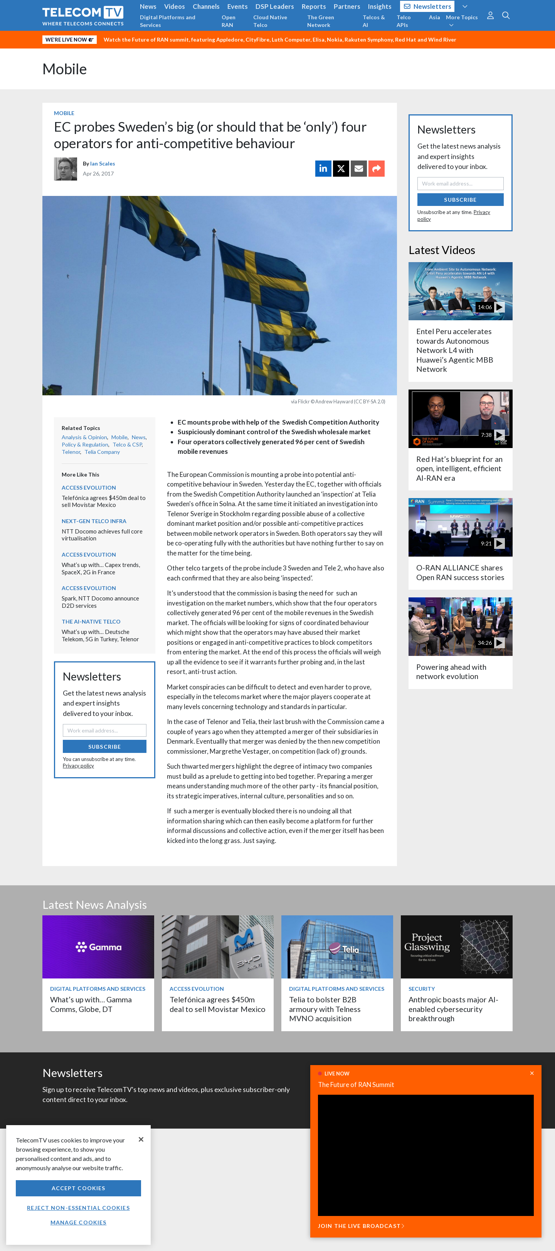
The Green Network (320, 21)
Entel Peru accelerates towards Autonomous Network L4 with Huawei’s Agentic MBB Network (454, 350)
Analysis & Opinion (84, 437)
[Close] (141, 1139)
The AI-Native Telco (91, 621)
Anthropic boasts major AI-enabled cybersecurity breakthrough (453, 1009)
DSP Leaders (275, 6)
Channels (206, 6)
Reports (314, 6)
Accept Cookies (79, 1188)
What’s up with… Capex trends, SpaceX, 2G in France (101, 568)
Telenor (71, 451)
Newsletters (427, 6)
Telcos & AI (374, 21)
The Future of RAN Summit (356, 1084)
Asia (434, 17)
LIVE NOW (337, 1073)
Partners (347, 6)
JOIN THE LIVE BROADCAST (361, 1226)
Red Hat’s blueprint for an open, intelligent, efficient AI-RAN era (459, 468)
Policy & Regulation (85, 444)
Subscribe (104, 746)
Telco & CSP (127, 444)
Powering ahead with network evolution (451, 671)
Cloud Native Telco (270, 21)
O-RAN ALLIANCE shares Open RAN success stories (460, 572)
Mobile (64, 68)
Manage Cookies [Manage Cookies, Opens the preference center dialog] (78, 1222)
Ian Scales (102, 163)
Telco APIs (404, 21)
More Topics (462, 21)
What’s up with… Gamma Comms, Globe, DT (91, 1004)
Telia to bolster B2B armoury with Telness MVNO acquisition (325, 1009)
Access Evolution (89, 487)
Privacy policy (78, 766)
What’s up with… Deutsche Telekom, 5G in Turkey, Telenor (100, 635)
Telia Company (102, 451)
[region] (78, 1185)
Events (237, 6)
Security (422, 988)
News (148, 6)
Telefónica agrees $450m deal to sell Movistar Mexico (104, 501)
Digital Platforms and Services (167, 21)
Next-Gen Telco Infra (94, 521)
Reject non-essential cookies (78, 1207)
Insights (380, 6)
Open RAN (228, 21)
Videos (174, 6)
